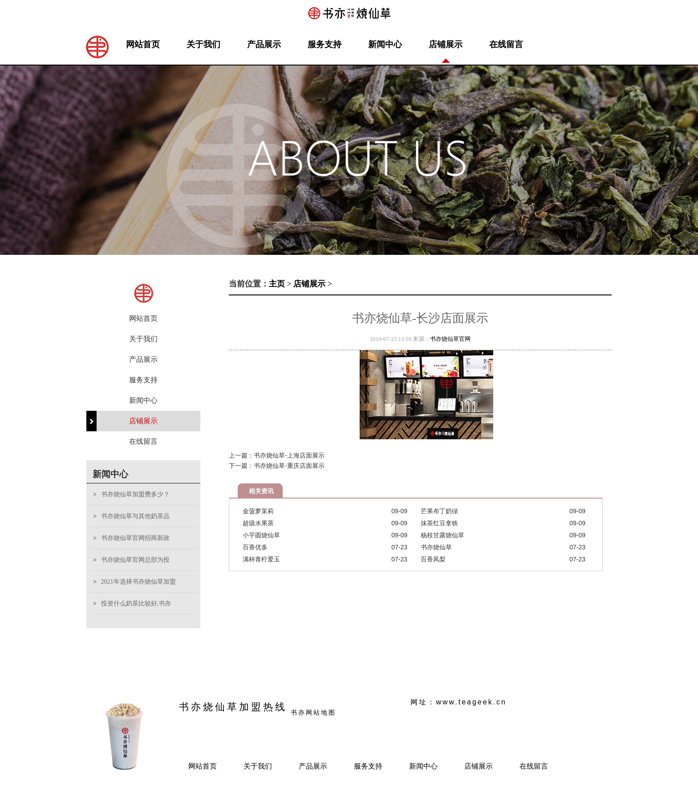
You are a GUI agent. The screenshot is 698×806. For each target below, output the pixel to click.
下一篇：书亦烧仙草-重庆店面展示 (277, 465)
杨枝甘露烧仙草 (442, 535)
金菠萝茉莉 (258, 511)
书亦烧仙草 (436, 547)
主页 (277, 283)
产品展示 (264, 44)
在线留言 (506, 44)
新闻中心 (385, 44)
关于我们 (203, 44)
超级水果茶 (258, 523)
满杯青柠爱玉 (261, 559)
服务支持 (324, 44)
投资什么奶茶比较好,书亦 (136, 603)
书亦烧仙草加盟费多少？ (135, 494)
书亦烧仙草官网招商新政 (135, 538)
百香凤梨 (433, 559)
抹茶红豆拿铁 (439, 523)
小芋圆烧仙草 (261, 535)
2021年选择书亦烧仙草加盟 (138, 581)
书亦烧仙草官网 (450, 338)
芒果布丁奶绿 (439, 511)
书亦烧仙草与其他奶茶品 (135, 516)
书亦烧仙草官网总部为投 (135, 559)
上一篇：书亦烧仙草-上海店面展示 (277, 455)
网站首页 (143, 44)
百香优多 (255, 547)
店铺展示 (446, 44)
